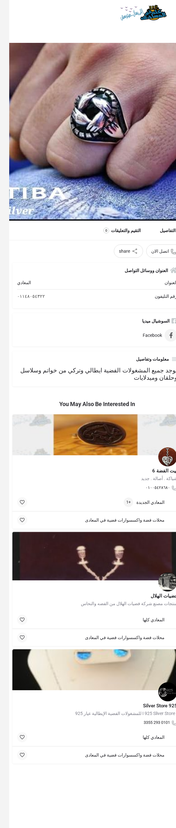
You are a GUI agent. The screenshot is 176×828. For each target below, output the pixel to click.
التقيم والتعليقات (113, 230)
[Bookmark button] (13, 502)
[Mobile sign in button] (10, 12)
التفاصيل (158, 230)
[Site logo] (133, 13)
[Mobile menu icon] (165, 13)
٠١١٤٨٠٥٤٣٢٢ (22, 296)
